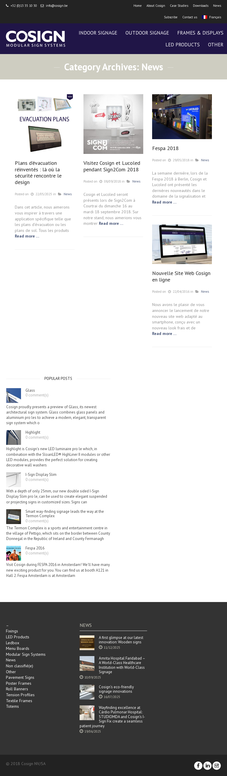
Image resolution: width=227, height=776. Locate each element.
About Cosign (155, 6)
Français (211, 17)
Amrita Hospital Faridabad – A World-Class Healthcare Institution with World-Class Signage (122, 665)
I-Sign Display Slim (41, 474)
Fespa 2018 (165, 148)
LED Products (17, 637)
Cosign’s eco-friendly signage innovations (116, 689)
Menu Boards (17, 648)
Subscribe (171, 17)
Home (137, 6)
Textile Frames (19, 700)
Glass (30, 390)
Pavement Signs (20, 677)
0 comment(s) (37, 395)
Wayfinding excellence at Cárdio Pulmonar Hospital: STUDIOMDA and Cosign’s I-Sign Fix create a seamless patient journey (112, 716)
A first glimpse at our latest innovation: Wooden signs (121, 640)
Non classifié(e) (19, 665)
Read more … (27, 236)
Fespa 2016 (34, 548)
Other (11, 671)
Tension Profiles (20, 694)
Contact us (189, 17)
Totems (12, 706)
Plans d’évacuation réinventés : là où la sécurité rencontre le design (38, 173)
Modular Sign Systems (26, 654)
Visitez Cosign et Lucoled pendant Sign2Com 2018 (111, 166)
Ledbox (12, 642)
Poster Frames (18, 683)
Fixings (12, 631)
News (217, 6)
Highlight (32, 432)
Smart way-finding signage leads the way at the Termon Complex (64, 513)
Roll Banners (17, 689)
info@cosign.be (57, 6)
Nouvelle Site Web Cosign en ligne (181, 276)
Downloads (200, 6)
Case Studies (179, 6)
